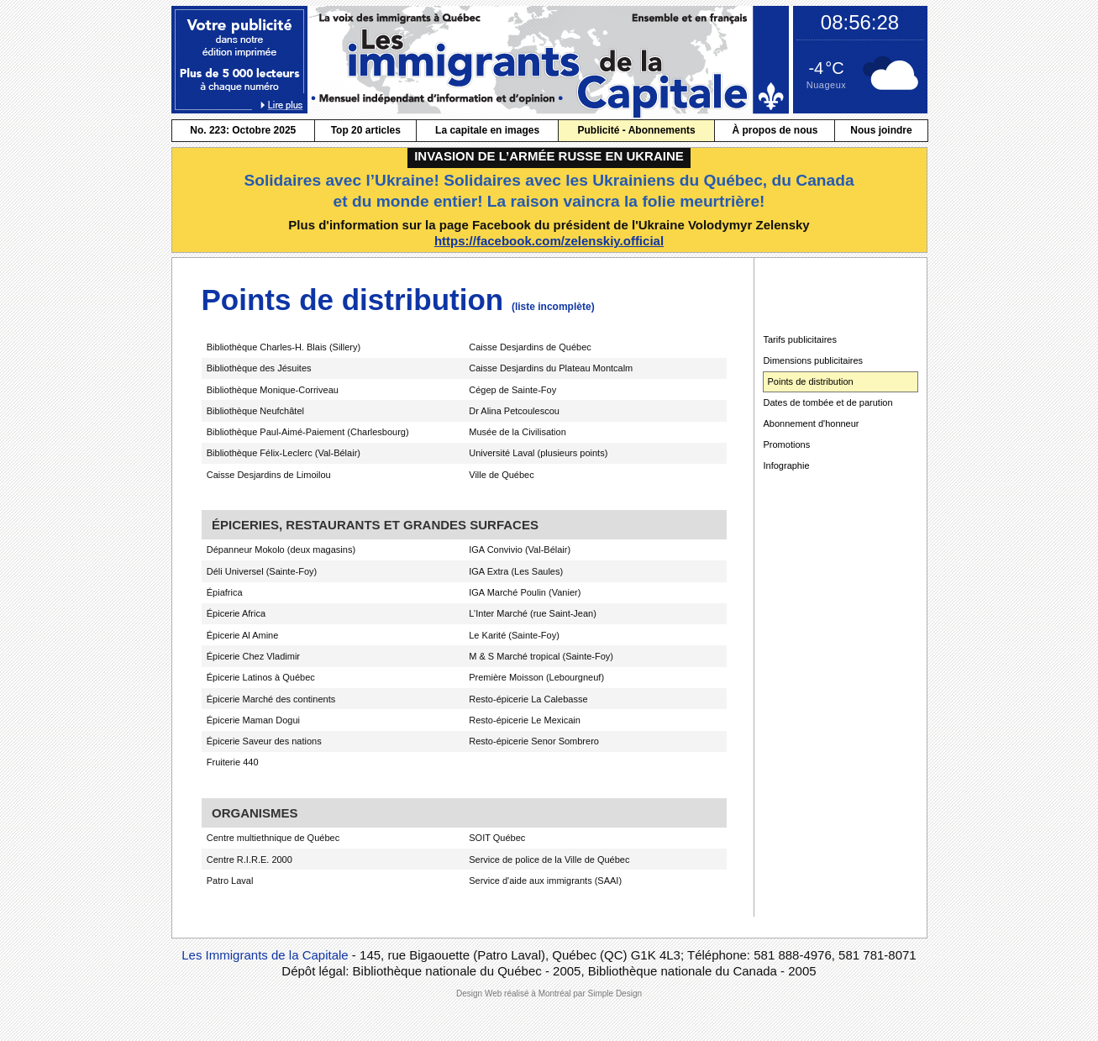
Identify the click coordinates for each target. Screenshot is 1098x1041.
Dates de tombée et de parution (828, 402)
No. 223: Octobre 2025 (243, 130)
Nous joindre (880, 130)
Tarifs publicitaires (800, 339)
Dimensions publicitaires (814, 360)
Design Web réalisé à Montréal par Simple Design (549, 993)
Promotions (787, 444)
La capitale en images (487, 130)
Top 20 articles (366, 130)
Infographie (787, 465)
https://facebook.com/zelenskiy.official (549, 241)
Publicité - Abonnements (636, 130)
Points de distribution (811, 381)
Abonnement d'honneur (811, 423)
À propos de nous (774, 130)
